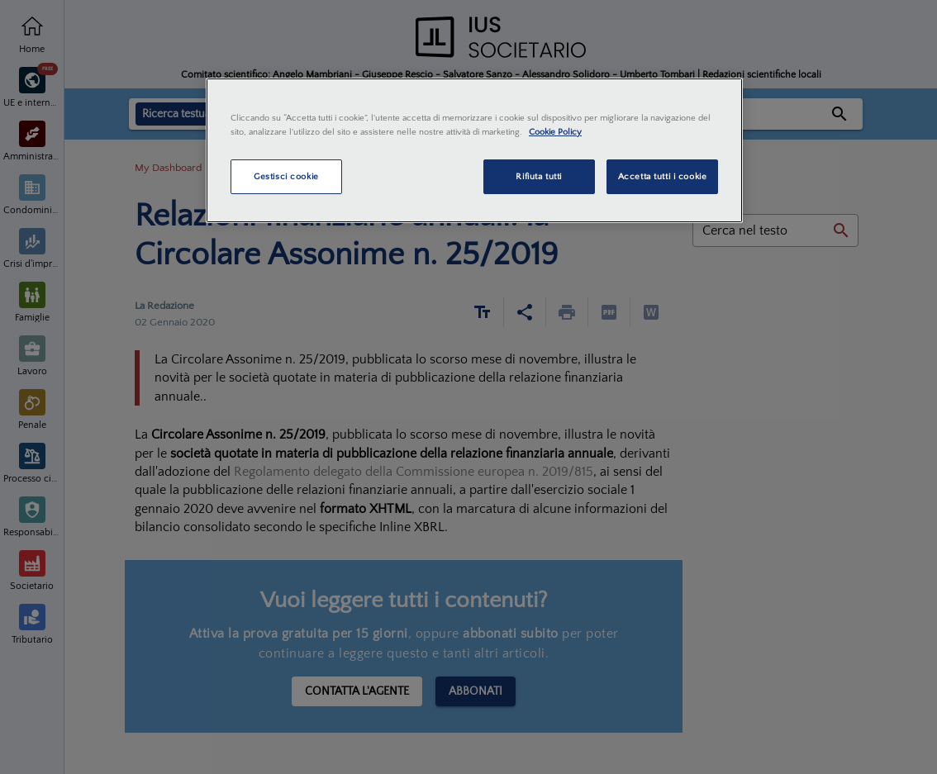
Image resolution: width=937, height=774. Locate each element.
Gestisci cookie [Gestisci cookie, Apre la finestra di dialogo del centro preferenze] (286, 176)
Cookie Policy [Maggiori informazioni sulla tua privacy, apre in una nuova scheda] (555, 131)
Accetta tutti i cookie (662, 176)
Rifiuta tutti (538, 176)
